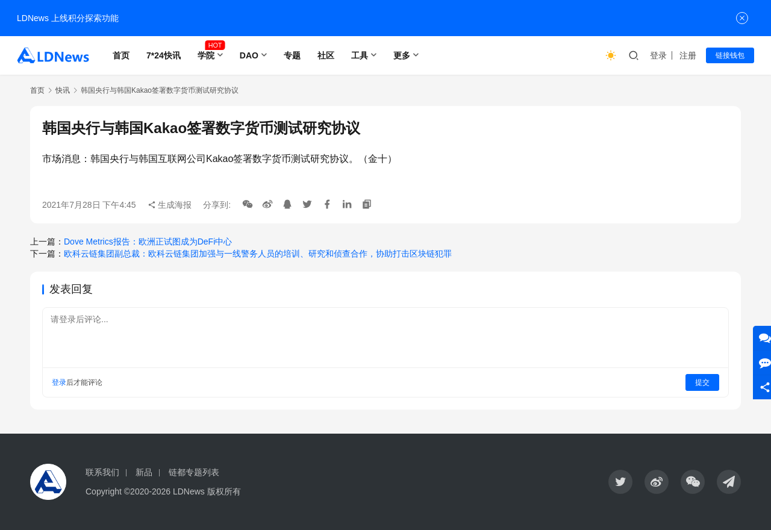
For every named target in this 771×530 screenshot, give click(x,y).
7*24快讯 (163, 55)
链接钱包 (730, 55)
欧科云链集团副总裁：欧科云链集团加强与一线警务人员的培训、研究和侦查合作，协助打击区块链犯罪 (258, 253)
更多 (401, 55)
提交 (702, 382)
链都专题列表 (194, 472)
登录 (658, 55)
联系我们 (102, 472)
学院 (206, 55)
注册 (687, 55)
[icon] (620, 482)
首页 (121, 55)
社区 (325, 55)
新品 (144, 472)
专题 (292, 55)
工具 (359, 55)
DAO (249, 55)
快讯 (62, 90)
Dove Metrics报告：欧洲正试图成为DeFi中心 (148, 241)
